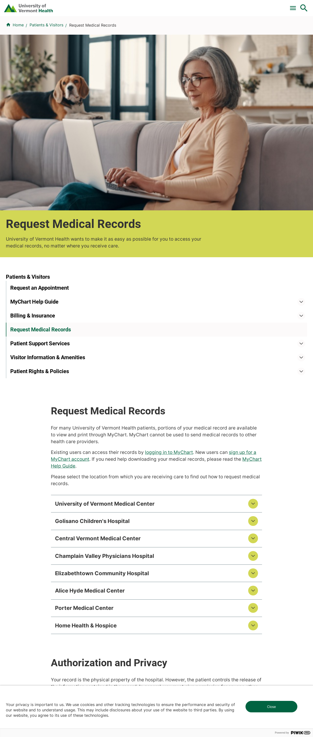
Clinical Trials (117, 5)
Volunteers (169, 542)
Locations (193, 30)
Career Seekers (173, 551)
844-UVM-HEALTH (36, 563)
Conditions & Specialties (155, 30)
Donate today (256, 572)
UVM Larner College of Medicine (115, 542)
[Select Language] (254, 5)
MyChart (295, 5)
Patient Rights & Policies (39, 267)
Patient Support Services (40, 231)
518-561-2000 (252, 664)
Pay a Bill (87, 5)
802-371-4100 (174, 658)
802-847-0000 (20, 664)
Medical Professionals (179, 560)
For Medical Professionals (162, 5)
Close (271, 707)
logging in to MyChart (231, 210)
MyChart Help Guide (34, 189)
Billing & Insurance (32, 203)
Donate (201, 5)
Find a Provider (112, 30)
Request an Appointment (39, 175)
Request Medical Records (40, 217)
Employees (169, 577)
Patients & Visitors (226, 30)
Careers (224, 5)
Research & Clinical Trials (108, 533)
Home (18, 53)
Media (165, 568)
